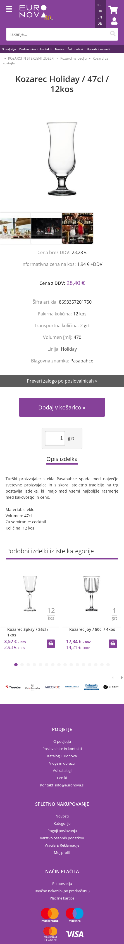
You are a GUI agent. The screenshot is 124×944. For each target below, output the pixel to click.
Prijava (111, 26)
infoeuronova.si (69, 785)
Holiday (69, 349)
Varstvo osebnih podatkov (62, 837)
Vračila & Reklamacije (62, 845)
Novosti (62, 816)
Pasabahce (81, 361)
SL (99, 5)
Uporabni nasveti (98, 49)
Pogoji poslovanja (62, 830)
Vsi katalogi (62, 770)
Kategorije (62, 823)
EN (99, 17)
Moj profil (62, 852)
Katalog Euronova (62, 755)
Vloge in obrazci (62, 763)
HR (99, 11)
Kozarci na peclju (73, 58)
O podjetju (9, 49)
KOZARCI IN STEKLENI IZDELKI (31, 58)
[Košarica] (112, 10)
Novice (59, 49)
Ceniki (62, 777)
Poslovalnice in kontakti (35, 49)
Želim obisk (76, 49)
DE (99, 23)
